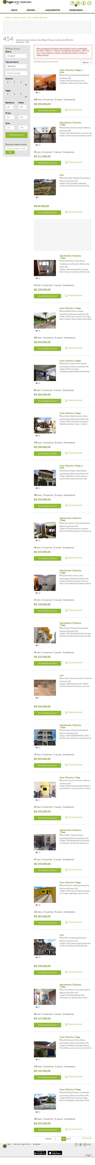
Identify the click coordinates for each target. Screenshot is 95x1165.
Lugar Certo (11, 2)
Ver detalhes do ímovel (47, 110)
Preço (8, 113)
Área (7, 123)
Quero (8, 51)
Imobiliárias (76, 10)
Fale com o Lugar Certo (21, 1144)
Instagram (36, 1144)
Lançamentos (52, 10)
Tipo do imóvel (11, 62)
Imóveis (31, 10)
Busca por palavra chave (16, 144)
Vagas (8, 90)
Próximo (87, 1138)
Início (14, 10)
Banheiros (9, 102)
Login (9, 1144)
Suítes (21, 102)
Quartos (9, 78)
